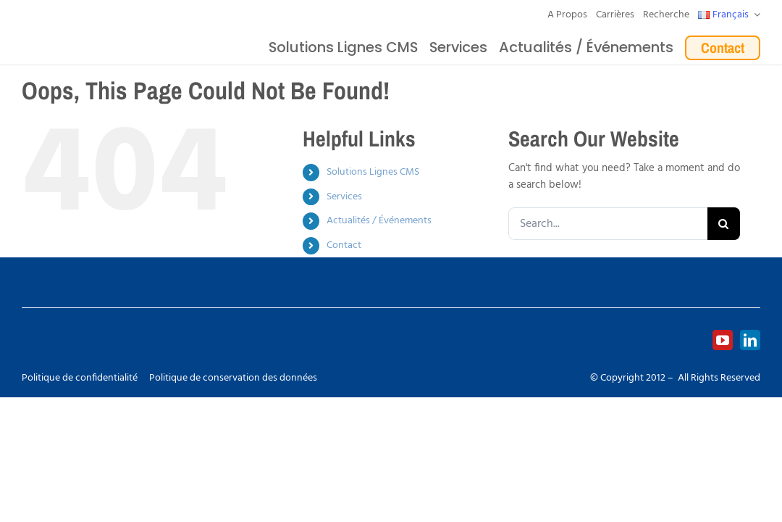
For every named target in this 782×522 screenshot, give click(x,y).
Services (344, 196)
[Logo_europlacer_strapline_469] (109, 31)
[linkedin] (750, 340)
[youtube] (722, 340)
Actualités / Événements (379, 220)
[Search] (723, 223)
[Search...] (607, 223)
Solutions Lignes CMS (373, 172)
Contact (344, 245)
